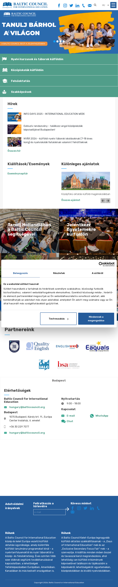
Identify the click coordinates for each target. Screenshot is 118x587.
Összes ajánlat (70, 200)
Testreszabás (58, 318)
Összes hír (14, 150)
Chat (70, 421)
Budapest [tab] (59, 380)
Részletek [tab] (59, 273)
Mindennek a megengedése (96, 319)
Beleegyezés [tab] (20, 273)
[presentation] (56, 526)
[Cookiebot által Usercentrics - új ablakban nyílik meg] (101, 264)
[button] (9, 32)
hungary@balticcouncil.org (27, 407)
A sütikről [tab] (97, 273)
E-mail (71, 415)
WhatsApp (101, 415)
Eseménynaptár (18, 173)
